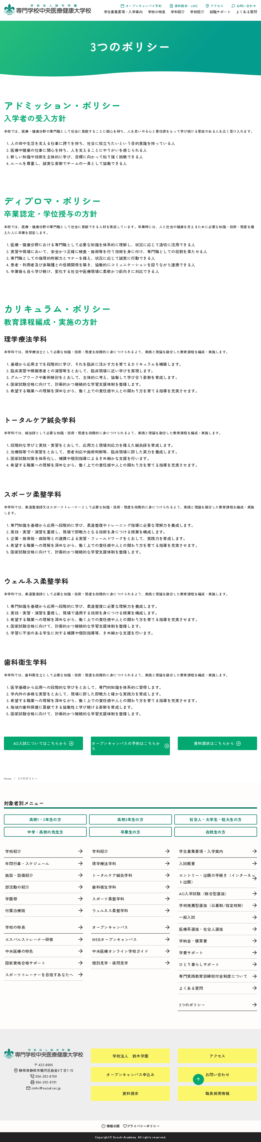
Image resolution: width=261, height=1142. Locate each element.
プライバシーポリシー (141, 1126)
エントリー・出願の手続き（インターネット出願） (217, 878)
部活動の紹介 (17, 887)
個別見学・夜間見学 (110, 963)
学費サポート (191, 952)
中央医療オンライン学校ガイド (120, 951)
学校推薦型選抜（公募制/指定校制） (212, 905)
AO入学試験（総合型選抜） (204, 893)
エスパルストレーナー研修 (29, 939)
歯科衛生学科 (104, 887)
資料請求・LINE (183, 5)
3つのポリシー (28, 778)
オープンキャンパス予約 (141, 5)
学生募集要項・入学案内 (123, 11)
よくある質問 (246, 11)
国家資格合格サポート (25, 963)
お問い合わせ (243, 5)
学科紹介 (178, 11)
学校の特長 (157, 11)
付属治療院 (15, 910)
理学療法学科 (104, 863)
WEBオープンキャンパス (114, 939)
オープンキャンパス (110, 927)
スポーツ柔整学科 (108, 899)
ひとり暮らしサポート (199, 964)
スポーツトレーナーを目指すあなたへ (39, 974)
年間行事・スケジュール (27, 863)
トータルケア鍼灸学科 (112, 875)
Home (8, 778)
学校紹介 (197, 11)
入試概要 (187, 863)
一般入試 (187, 917)
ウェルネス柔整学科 (110, 910)
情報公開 (110, 1126)
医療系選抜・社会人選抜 (201, 929)
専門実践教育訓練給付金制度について (213, 976)
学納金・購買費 (193, 941)
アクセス (214, 5)
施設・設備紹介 (19, 875)
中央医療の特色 (19, 951)
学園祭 (11, 899)
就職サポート (220, 11)
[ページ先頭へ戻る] (198, 1079)
